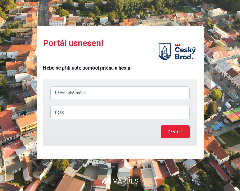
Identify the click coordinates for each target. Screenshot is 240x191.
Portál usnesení (73, 43)
